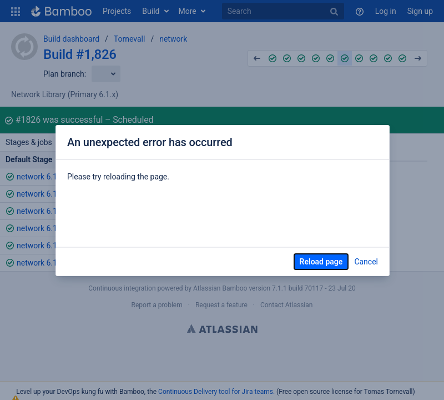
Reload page (321, 261)
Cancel (366, 261)
